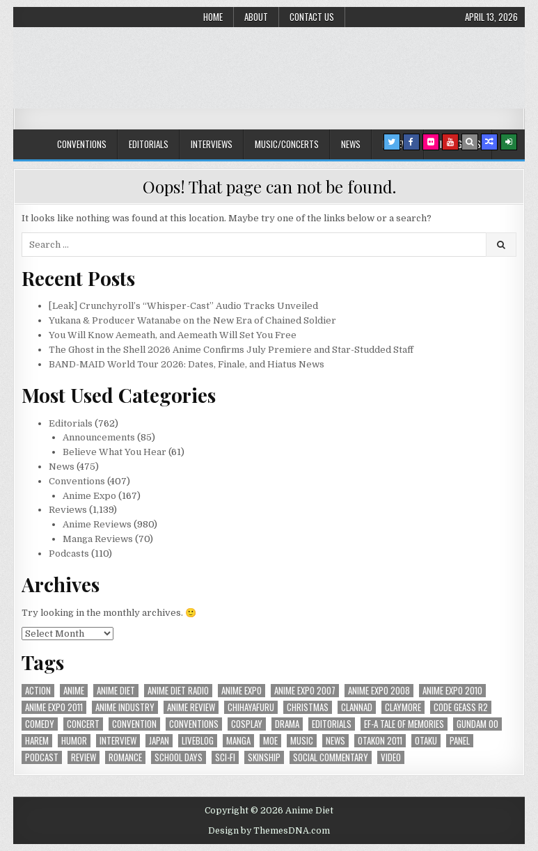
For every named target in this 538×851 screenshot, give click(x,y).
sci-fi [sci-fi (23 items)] (225, 757)
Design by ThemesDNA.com (269, 831)
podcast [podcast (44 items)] (41, 757)
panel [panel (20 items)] (460, 740)
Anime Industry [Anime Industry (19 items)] (125, 707)
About (256, 17)
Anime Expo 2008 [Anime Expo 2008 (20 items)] (379, 690)
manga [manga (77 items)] (238, 740)
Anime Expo (89, 496)
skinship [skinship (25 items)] (264, 757)
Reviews (68, 509)
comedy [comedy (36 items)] (39, 724)
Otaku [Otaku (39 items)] (426, 740)
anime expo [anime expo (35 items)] (241, 690)
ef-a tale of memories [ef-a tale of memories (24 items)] (404, 724)
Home (213, 17)
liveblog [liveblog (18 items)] (198, 740)
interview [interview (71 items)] (118, 740)
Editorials (148, 144)
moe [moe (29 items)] (270, 740)
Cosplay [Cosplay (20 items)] (246, 724)
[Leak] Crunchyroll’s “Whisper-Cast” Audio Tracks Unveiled (183, 306)
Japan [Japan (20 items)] (159, 740)
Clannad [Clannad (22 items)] (356, 707)
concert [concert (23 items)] (83, 724)
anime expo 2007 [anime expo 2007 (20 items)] (304, 690)
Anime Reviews (97, 524)
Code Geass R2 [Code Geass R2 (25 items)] (461, 707)
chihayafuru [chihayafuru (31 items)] (251, 707)
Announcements (99, 437)
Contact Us (312, 17)
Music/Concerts (287, 144)
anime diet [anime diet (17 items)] (116, 690)
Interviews (211, 144)
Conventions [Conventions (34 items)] (194, 724)
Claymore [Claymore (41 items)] (403, 707)
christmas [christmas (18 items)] (308, 707)
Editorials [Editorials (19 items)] (331, 724)
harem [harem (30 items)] (37, 740)
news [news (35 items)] (335, 740)
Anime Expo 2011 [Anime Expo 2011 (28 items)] (54, 707)
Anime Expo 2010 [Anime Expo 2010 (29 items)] (452, 690)
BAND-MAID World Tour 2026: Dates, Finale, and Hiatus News (186, 364)
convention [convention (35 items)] (134, 724)
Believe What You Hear (114, 452)
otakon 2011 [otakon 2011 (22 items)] (380, 740)
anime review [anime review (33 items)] (191, 707)
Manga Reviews (98, 539)
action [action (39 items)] (38, 690)
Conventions (81, 144)
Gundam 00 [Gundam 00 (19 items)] (477, 724)
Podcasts (69, 553)
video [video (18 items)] (391, 757)
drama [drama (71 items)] (287, 724)
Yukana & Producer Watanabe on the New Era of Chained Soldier (192, 320)
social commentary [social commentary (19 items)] (330, 757)
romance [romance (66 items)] (125, 757)
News (351, 144)
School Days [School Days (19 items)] (179, 757)
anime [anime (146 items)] (73, 690)
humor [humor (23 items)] (74, 740)
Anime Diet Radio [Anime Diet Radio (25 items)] (178, 690)
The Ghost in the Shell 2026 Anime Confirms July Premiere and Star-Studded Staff (231, 349)
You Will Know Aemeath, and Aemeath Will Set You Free (172, 335)
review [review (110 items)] (83, 757)
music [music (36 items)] (301, 740)
